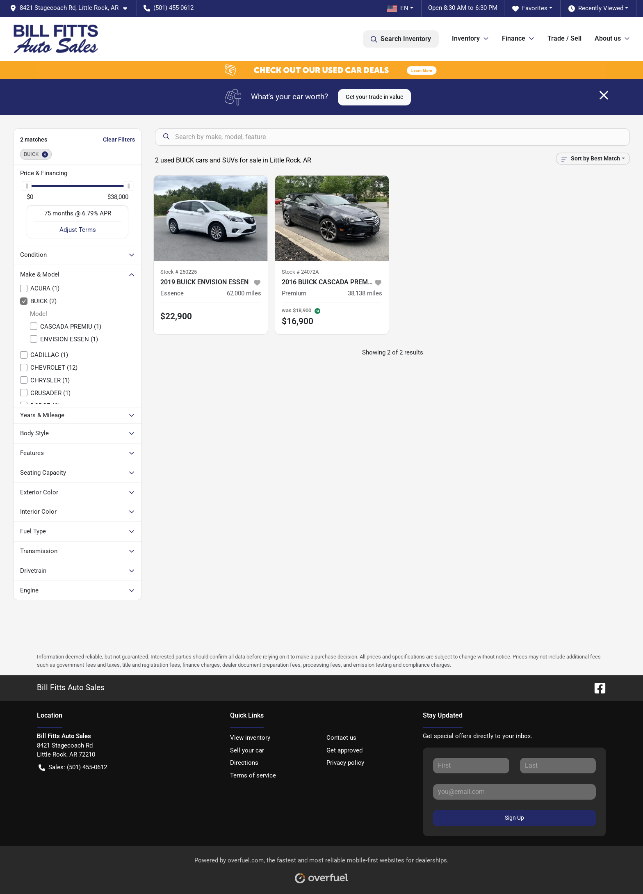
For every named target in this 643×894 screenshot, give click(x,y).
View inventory (250, 737)
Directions (244, 762)
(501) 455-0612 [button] (169, 7)
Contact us (341, 737)
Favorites (529, 8)
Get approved (344, 750)
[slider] (27, 186)
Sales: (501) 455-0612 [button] (73, 767)
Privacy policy (345, 762)
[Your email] (514, 792)
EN (397, 8)
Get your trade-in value (374, 97)
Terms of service (253, 775)
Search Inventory (401, 39)
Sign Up (514, 817)
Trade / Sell (564, 38)
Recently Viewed (595, 8)
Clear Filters (119, 139)
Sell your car (247, 750)
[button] (72, 8)
